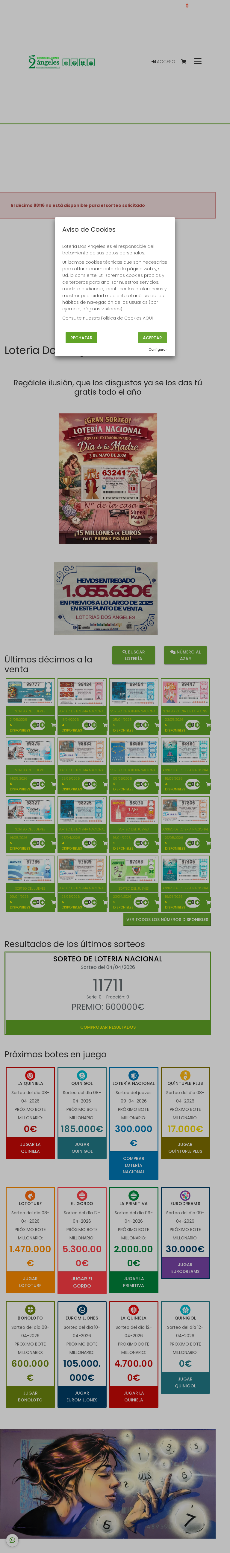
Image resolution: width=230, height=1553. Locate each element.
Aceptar (152, 338)
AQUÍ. (148, 318)
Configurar (158, 349)
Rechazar (81, 338)
